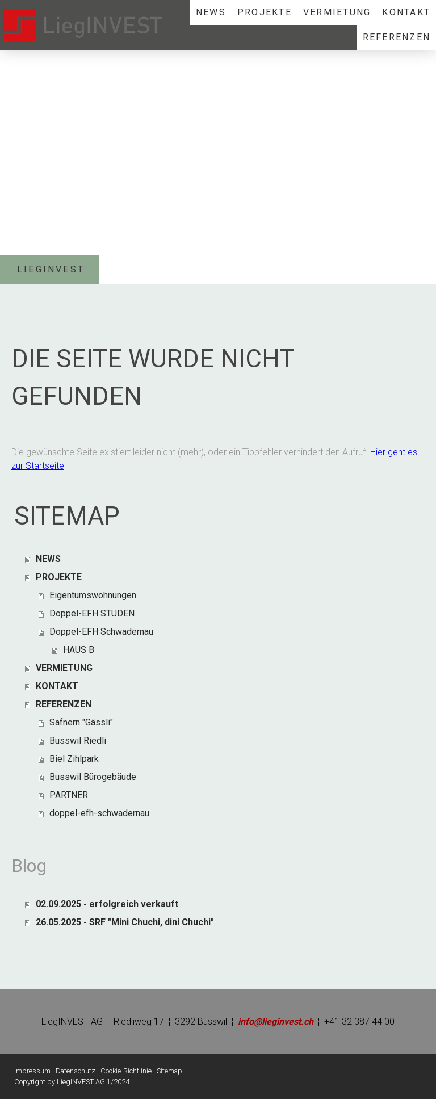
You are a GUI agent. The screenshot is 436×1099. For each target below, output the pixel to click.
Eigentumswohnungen (92, 595)
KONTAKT (406, 12)
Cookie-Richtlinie (126, 1071)
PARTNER (68, 795)
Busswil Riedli (77, 740)
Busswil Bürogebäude (92, 776)
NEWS (211, 12)
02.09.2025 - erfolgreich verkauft (107, 904)
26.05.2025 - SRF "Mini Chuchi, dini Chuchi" (125, 922)
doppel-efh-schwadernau (99, 813)
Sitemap (169, 1071)
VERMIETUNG (337, 12)
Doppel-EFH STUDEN (92, 613)
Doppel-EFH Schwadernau (101, 631)
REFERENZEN (396, 37)
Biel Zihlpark (74, 758)
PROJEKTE (264, 12)
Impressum (32, 1071)
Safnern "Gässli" (81, 722)
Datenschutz (75, 1071)
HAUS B (78, 649)
